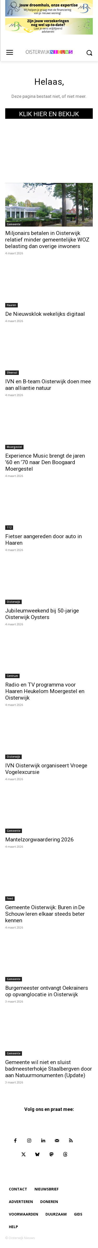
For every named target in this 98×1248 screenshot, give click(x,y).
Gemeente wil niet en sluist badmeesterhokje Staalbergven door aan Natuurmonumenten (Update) (48, 1068)
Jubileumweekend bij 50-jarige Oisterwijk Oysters (42, 614)
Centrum (12, 676)
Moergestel (14, 447)
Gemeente (13, 224)
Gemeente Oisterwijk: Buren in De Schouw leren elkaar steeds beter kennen (45, 914)
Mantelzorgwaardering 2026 (39, 839)
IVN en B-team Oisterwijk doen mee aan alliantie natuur (48, 384)
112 (9, 527)
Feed (10, 898)
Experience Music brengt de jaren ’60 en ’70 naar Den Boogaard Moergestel (45, 462)
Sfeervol (12, 372)
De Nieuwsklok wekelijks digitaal (45, 314)
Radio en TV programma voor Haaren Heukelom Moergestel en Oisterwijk (44, 691)
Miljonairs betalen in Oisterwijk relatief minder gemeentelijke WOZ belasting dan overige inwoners (47, 239)
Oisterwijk (13, 602)
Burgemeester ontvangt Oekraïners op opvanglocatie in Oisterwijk (46, 991)
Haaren (11, 305)
